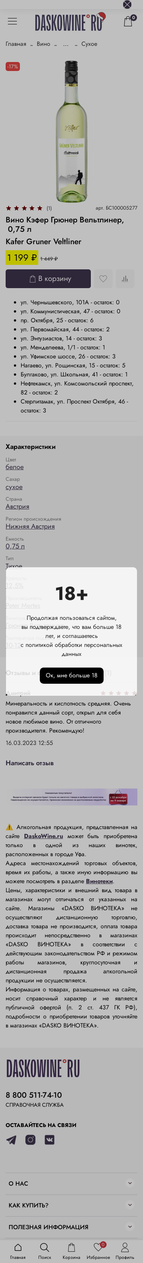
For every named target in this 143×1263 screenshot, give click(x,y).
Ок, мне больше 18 (72, 675)
